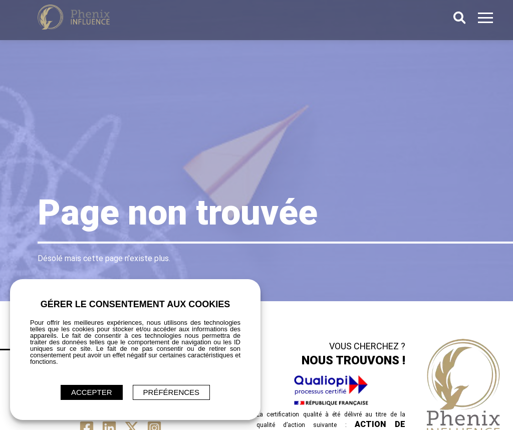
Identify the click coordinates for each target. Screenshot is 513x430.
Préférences (171, 392)
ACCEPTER (91, 392)
